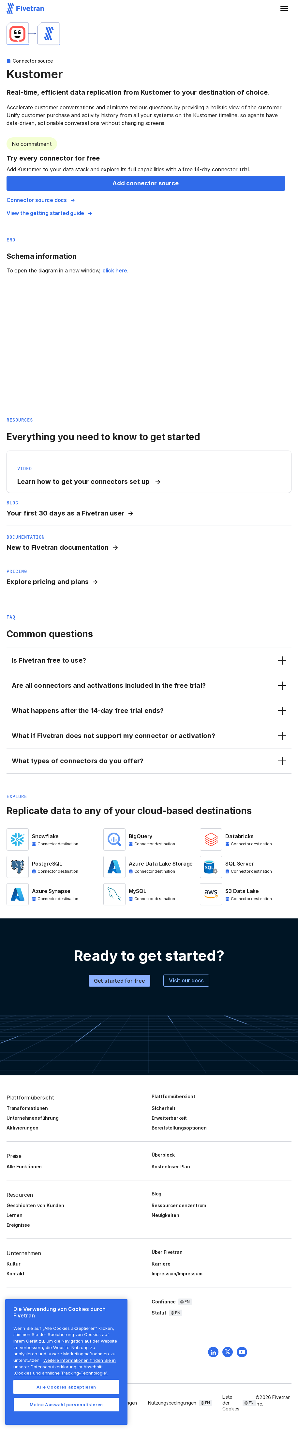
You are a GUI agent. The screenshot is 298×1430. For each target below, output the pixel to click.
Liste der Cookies (230, 1402)
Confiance (164, 1301)
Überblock (163, 1155)
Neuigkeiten (165, 1215)
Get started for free (119, 980)
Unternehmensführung (32, 1118)
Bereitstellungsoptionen (179, 1127)
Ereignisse (18, 1225)
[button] (284, 8)
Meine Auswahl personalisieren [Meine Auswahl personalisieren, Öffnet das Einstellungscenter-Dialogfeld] (66, 1404)
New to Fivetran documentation (58, 547)
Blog (156, 1193)
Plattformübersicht (173, 1096)
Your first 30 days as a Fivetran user (65, 513)
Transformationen (27, 1108)
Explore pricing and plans (48, 582)
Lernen (14, 1215)
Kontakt (15, 1273)
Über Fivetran (167, 1252)
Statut (159, 1312)
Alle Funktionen (24, 1166)
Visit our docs (186, 980)
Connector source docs (37, 200)
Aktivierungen (22, 1127)
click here (114, 270)
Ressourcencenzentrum (179, 1205)
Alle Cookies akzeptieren (66, 1387)
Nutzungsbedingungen (172, 1403)
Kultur (14, 1264)
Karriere (161, 1264)
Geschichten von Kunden (35, 1205)
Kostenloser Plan (171, 1166)
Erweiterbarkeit (169, 1118)
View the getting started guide (45, 213)
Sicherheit (163, 1108)
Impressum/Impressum (177, 1273)
